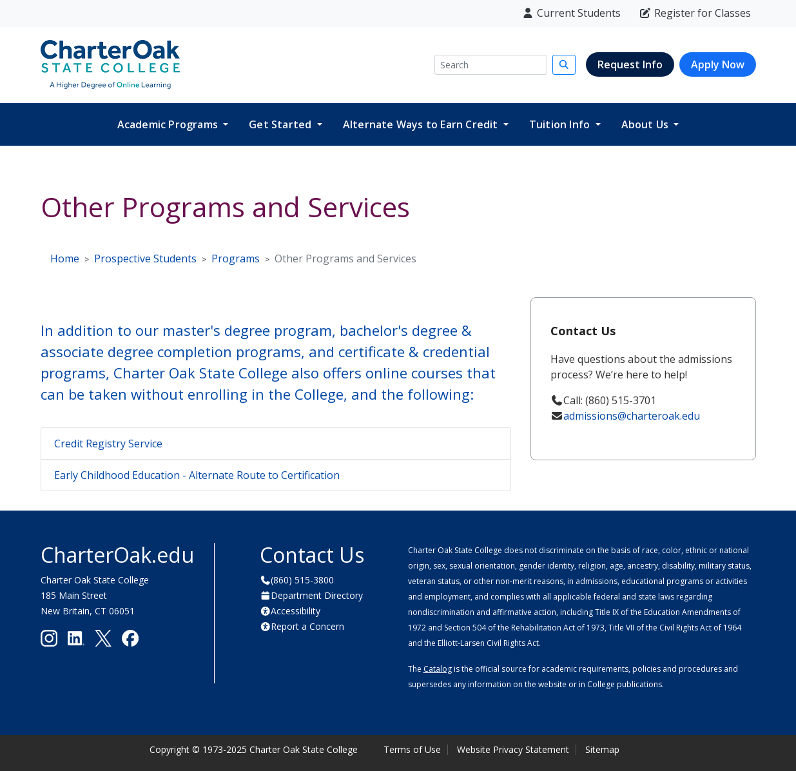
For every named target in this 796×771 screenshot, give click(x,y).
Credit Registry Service (108, 443)
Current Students (571, 13)
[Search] (490, 65)
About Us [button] (646, 124)
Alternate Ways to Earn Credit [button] (422, 124)
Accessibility (295, 611)
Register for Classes (695, 13)
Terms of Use (412, 749)
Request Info (630, 64)
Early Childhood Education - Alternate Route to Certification (197, 475)
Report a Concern (307, 626)
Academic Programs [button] (169, 124)
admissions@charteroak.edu (631, 416)
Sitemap (602, 749)
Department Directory (317, 595)
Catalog (437, 668)
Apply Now (717, 64)
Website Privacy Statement (513, 749)
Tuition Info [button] (561, 124)
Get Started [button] (281, 124)
